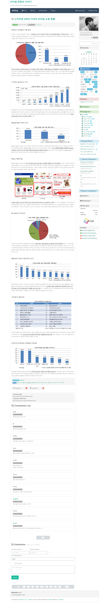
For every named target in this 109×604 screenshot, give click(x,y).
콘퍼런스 (94, 79)
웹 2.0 (82, 72)
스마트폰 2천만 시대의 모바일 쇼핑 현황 (34, 19)
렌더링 (95, 86)
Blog (15, 11)
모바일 (42, 382)
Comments (33, 388)
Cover (24, 10)
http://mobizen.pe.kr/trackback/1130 (23, 396)
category (83, 89)
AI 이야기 (86, 136)
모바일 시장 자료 (88, 119)
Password (34, 549)
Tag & (54, 10)
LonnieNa (60, 599)
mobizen (22, 380)
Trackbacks (17, 388)
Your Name (16, 549)
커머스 (56, 382)
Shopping (28, 382)
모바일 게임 (87, 121)
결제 (38, 382)
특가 (60, 382)
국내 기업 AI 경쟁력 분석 (86, 151)
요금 (96, 77)
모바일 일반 (38, 24)
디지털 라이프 (88, 125)
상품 (49, 382)
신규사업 (90, 89)
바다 (89, 79)
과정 (87, 72)
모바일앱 (94, 82)
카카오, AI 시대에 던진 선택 (87, 154)
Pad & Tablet (87, 134)
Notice (33, 10)
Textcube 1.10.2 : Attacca (25, 599)
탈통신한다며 (84, 91)
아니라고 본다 (93, 74)
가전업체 (83, 74)
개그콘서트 (84, 86)
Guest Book (43, 10)
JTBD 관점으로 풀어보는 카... (87, 149)
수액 (96, 89)
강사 (92, 91)
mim (96, 84)
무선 (46, 382)
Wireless (34, 382)
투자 (86, 79)
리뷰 (85, 129)
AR (82, 94)
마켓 (85, 94)
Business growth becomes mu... (88, 166)
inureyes (50, 599)
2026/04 (88, 52)
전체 (85, 114)
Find (95, 43)
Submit (15, 577)
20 (81, 175)
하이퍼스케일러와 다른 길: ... (87, 146)
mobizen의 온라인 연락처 (86, 102)
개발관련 (86, 127)
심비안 (87, 82)
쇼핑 (52, 382)
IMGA (82, 77)
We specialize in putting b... (87, 171)
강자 (90, 84)
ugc (96, 72)
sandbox (83, 84)
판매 (63, 382)
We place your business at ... (87, 162)
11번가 (19, 382)
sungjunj (15, 499)
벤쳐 (87, 77)
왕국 (92, 72)
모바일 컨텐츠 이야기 (21, 2)
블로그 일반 (87, 116)
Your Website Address (16, 555)
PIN (91, 77)
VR (82, 82)
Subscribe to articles (88, 230)
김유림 (15, 523)
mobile (23, 382)
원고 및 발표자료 (89, 131)
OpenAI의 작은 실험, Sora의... (88, 144)
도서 (82, 79)
